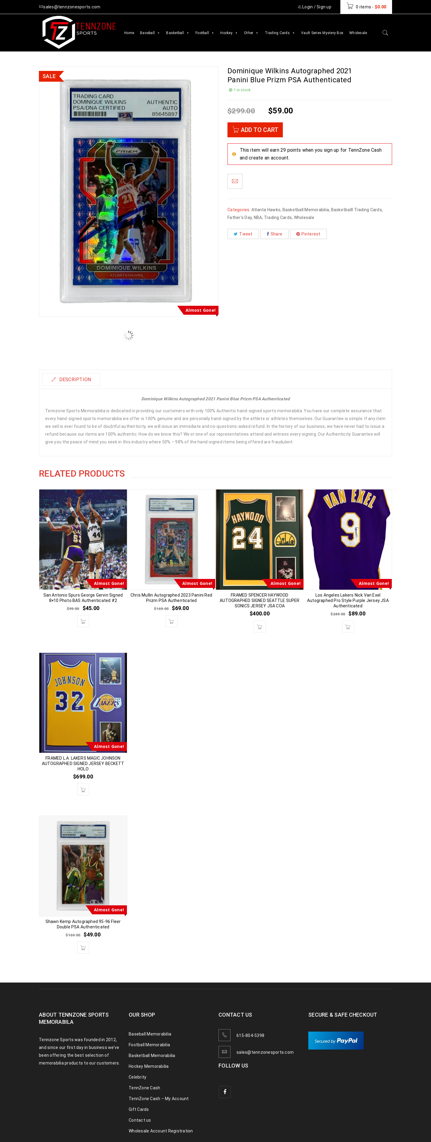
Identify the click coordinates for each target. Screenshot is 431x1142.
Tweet (243, 234)
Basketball (177, 33)
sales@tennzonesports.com (265, 1052)
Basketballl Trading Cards (356, 209)
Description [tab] (74, 379)
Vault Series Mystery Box (322, 33)
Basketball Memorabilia (306, 209)
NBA (258, 217)
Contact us (140, 1120)
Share (275, 234)
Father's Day (239, 217)
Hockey (229, 33)
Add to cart (259, 129)
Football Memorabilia (149, 1044)
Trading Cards (280, 33)
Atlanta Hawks (265, 209)
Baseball (150, 33)
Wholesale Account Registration (161, 1131)
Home (129, 33)
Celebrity (137, 1077)
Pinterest (308, 234)
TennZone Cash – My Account (159, 1098)
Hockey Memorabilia (149, 1066)
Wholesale (358, 33)
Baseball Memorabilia (150, 1034)
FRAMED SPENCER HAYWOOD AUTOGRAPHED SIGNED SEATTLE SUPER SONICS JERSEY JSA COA (259, 600)
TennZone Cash (144, 1087)
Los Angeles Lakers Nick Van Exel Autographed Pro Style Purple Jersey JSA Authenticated (348, 600)
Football (204, 33)
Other (251, 33)
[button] (83, 621)
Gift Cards (139, 1109)
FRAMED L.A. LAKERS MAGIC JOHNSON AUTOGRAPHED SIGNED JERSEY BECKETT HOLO (83, 763)
